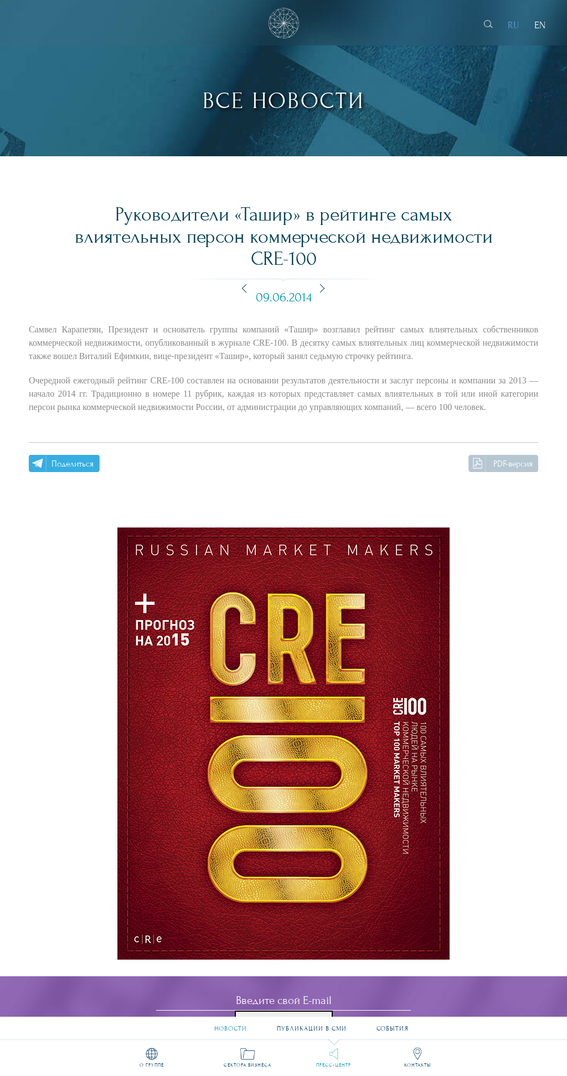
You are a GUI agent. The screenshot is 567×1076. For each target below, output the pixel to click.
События (392, 1024)
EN (539, 25)
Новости (231, 1024)
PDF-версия (513, 464)
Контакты (417, 1064)
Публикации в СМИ (312, 1024)
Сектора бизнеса (247, 1064)
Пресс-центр (333, 1064)
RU (513, 25)
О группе (152, 1064)
